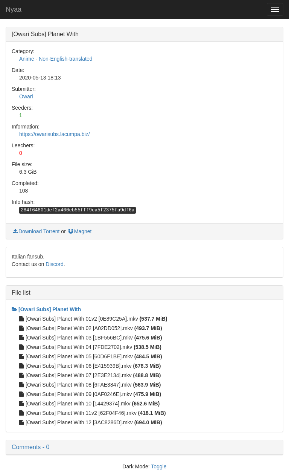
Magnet (79, 231)
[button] (144, 447)
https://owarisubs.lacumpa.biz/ (54, 134)
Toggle (158, 466)
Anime (26, 59)
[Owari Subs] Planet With (46, 309)
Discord (54, 264)
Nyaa (13, 9)
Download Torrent (35, 231)
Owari (26, 96)
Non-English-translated (65, 59)
